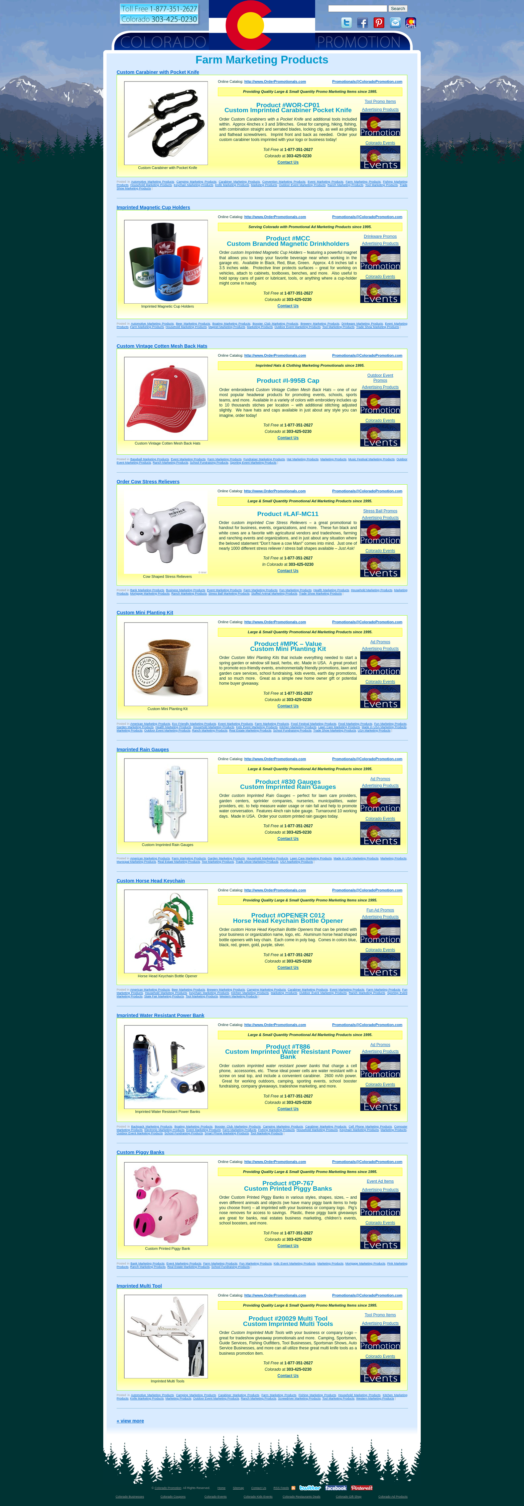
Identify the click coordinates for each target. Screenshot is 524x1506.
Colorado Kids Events (258, 1496)
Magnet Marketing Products (227, 327)
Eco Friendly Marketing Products (194, 723)
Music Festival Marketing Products (371, 459)
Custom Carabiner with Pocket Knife (158, 72)
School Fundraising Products (209, 462)
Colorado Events (380, 155)
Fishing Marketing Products (276, 1130)
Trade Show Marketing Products (377, 327)
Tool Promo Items (380, 101)
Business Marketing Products (185, 590)
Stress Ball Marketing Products (229, 593)
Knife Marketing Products (232, 185)
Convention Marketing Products (283, 181)
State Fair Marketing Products (164, 996)
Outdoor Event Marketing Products (302, 185)
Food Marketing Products (355, 723)
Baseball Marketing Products (149, 459)
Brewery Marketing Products (319, 323)
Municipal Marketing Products (136, 861)
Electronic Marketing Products (164, 1130)
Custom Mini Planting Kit (145, 612)
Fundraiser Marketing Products (264, 459)
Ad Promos (380, 642)
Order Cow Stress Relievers (148, 481)
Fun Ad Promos (380, 910)
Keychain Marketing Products (193, 185)
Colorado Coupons (172, 1496)
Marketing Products (264, 185)
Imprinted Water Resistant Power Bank (160, 1015)
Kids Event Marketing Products (257, 727)
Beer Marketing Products (193, 323)
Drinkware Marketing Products (362, 323)
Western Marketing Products (238, 996)
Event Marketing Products (326, 181)
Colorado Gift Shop (349, 1496)
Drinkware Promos (380, 236)
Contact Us (287, 162)
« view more (130, 1421)
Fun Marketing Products (295, 590)
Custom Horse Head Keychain (151, 880)
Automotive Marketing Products (152, 181)
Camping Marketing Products (196, 181)
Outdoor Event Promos (380, 378)
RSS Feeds (281, 1488)
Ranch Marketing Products (345, 185)
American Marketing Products (150, 723)
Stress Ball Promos (380, 511)
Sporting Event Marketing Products (253, 462)
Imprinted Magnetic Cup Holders (153, 207)
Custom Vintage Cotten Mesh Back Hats (162, 346)
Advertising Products (380, 121)
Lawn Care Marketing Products (339, 727)
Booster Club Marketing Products (275, 323)
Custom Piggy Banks (140, 1152)
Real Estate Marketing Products (250, 730)
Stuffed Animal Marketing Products (274, 593)
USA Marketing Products (374, 730)
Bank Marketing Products (147, 590)
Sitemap (238, 1488)
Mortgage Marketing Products (150, 593)
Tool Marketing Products (381, 185)
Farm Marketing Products (363, 181)
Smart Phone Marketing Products (227, 1133)
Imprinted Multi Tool (139, 1286)
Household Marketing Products (151, 185)
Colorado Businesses (130, 1496)
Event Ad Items (380, 1181)
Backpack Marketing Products (151, 1126)
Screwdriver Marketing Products (299, 1398)
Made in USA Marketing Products (384, 727)
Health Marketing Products (331, 590)
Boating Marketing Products (231, 323)
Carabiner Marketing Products (239, 181)
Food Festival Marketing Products (313, 723)
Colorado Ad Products (393, 1496)
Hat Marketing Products (302, 459)
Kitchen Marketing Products (297, 727)
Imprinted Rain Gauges (143, 749)
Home (222, 1488)
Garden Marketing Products (135, 727)
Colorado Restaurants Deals (301, 1496)
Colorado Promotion (168, 1488)
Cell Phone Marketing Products (370, 1126)
